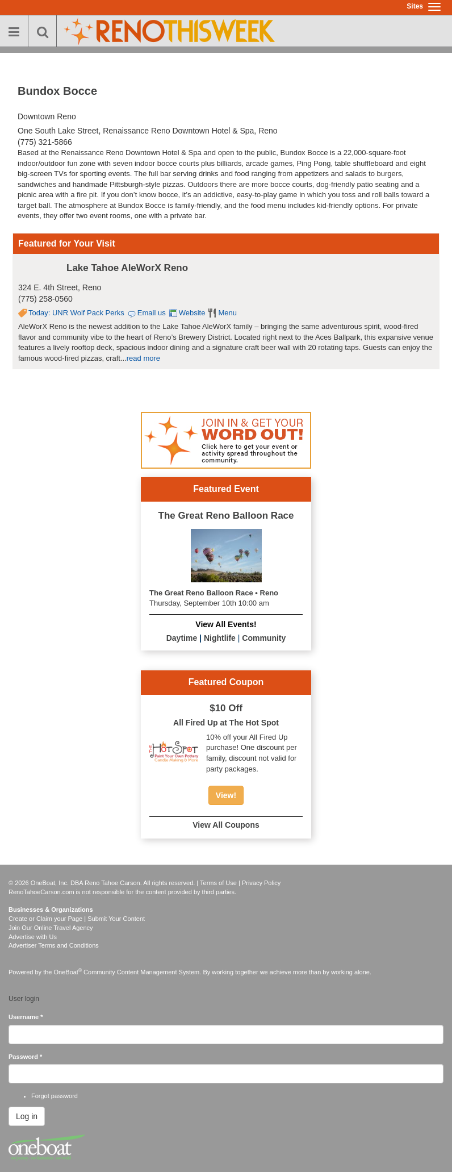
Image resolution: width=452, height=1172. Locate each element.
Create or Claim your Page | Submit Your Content (77, 918)
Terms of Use (218, 882)
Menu (227, 312)
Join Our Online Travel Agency (51, 927)
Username (26, 1016)
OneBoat (68, 972)
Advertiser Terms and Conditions (54, 945)
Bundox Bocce (57, 91)
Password (25, 1056)
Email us (151, 312)
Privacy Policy (261, 882)
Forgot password (54, 1095)
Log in (26, 1116)
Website (192, 312)
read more (143, 358)
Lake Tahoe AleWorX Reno (127, 267)
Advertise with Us (33, 936)
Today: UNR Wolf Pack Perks (76, 312)
